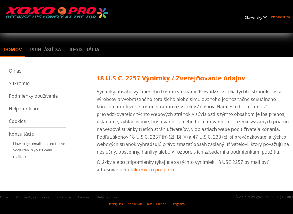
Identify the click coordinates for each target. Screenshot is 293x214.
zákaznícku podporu (152, 169)
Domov (13, 49)
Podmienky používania (33, 96)
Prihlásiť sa (280, 17)
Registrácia (84, 49)
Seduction (135, 204)
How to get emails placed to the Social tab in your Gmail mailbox (39, 150)
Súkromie (19, 83)
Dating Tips (115, 204)
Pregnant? (178, 204)
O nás (15, 71)
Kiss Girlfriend (156, 204)
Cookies (17, 121)
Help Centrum (24, 108)
